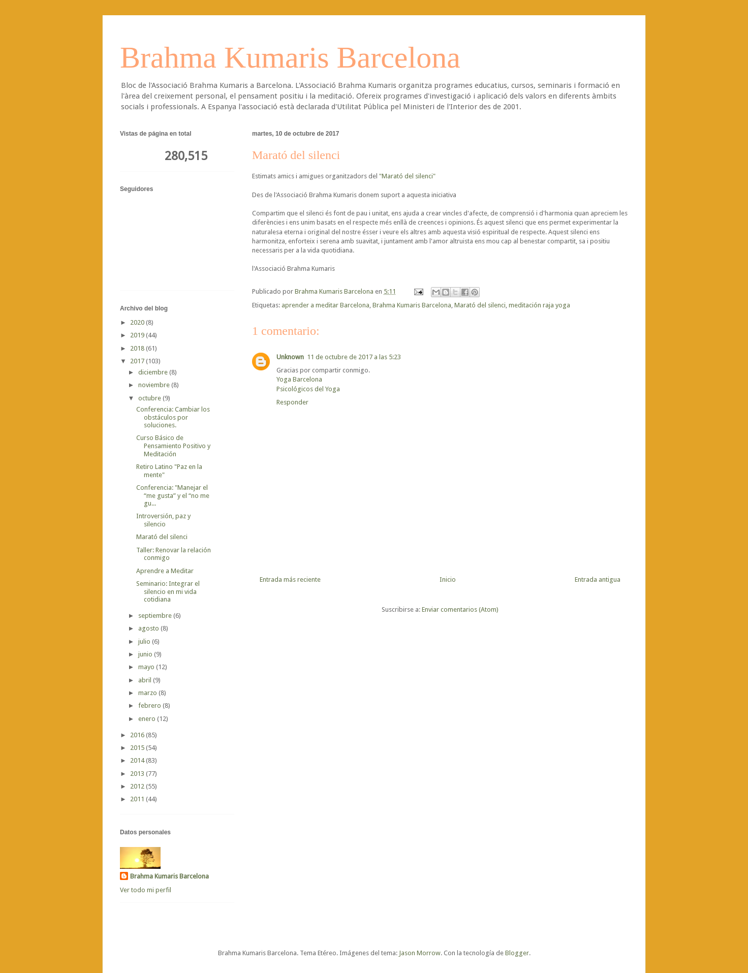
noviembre (154, 385)
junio (146, 654)
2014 (138, 760)
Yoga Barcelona (299, 379)
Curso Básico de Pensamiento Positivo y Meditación (173, 445)
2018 (138, 348)
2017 (138, 361)
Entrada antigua (597, 579)
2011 (138, 799)
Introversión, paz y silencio (163, 520)
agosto (149, 628)
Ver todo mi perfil (145, 890)
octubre (150, 398)
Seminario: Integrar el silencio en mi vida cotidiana (168, 591)
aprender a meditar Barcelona (325, 305)
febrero (150, 705)
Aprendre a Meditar (165, 571)
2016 (138, 735)
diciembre (153, 372)
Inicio (448, 579)
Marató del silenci (480, 305)
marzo (148, 693)
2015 (138, 747)
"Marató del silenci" (407, 176)
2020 (138, 322)
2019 (138, 335)
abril (145, 680)
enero (147, 719)
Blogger (517, 953)
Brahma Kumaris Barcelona (290, 57)
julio (145, 641)
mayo (147, 667)
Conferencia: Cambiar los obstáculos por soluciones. (173, 417)
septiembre (155, 615)
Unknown (290, 357)
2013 (138, 773)
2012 (138, 786)
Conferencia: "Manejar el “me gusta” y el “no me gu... (172, 495)
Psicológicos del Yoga (308, 389)
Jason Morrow (420, 953)
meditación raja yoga (539, 305)
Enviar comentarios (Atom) (460, 609)
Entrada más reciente (290, 579)
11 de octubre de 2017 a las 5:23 (354, 357)
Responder (292, 402)
